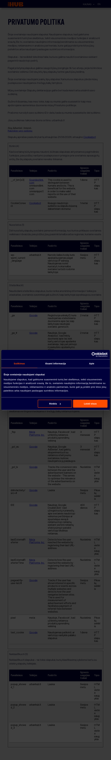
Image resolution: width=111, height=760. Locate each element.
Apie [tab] (91, 363)
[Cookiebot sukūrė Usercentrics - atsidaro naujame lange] (93, 354)
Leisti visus (90, 403)
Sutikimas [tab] (19, 363)
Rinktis (55, 403)
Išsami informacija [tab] (55, 363)
